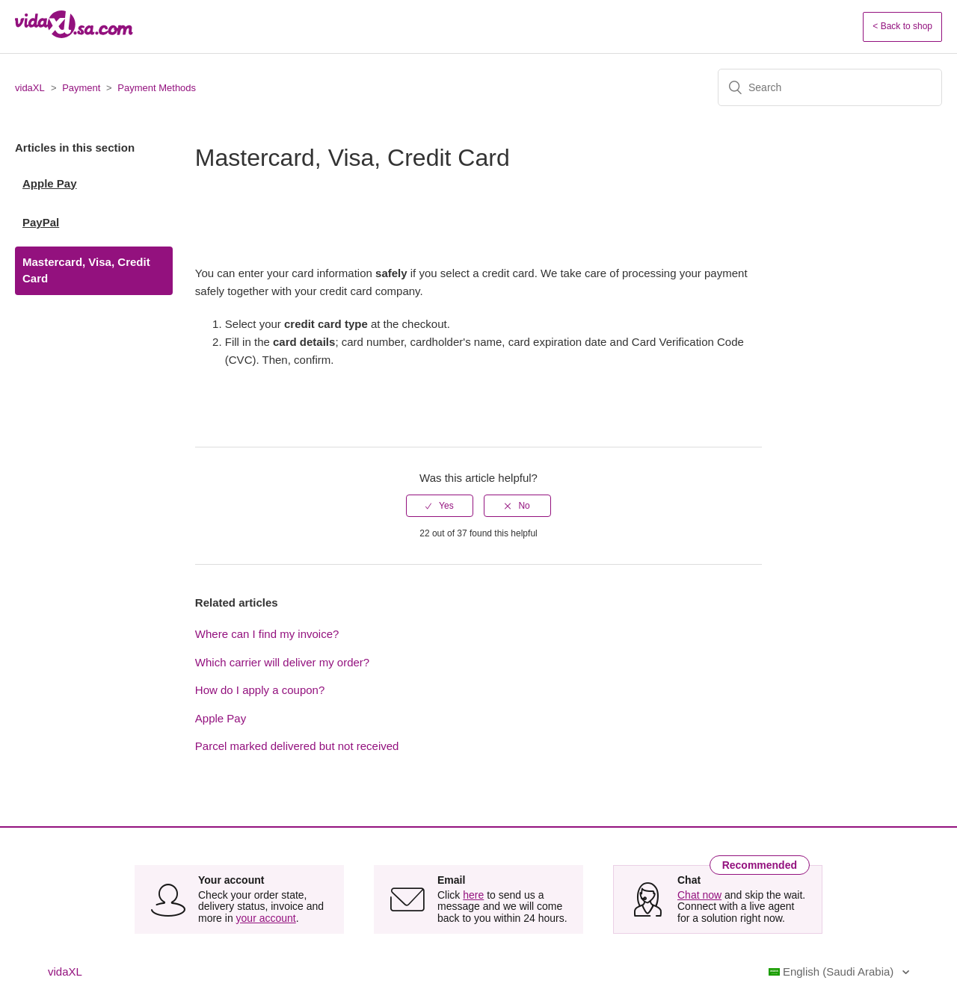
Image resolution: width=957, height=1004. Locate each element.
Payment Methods (156, 87)
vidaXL (30, 87)
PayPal (40, 222)
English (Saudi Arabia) (833, 971)
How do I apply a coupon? (259, 690)
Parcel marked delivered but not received (297, 746)
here (473, 895)
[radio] (439, 506)
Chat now (699, 895)
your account (266, 918)
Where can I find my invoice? (267, 634)
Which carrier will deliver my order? (282, 662)
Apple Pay (49, 183)
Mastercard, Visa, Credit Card (86, 270)
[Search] (830, 87)
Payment (81, 87)
